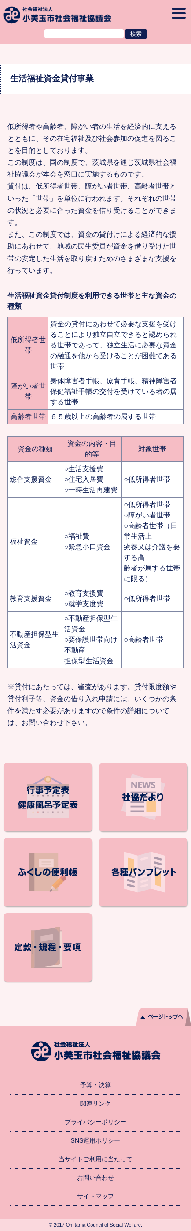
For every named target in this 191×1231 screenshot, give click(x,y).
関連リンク (95, 1103)
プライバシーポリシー (95, 1121)
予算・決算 (95, 1084)
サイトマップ (95, 1196)
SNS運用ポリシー (96, 1140)
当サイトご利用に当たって (95, 1159)
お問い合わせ (95, 1177)
